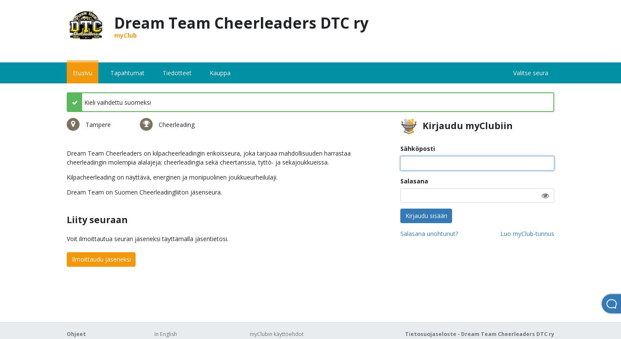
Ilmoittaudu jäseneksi (101, 259)
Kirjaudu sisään (426, 216)
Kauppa (220, 73)
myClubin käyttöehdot (277, 334)
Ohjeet (76, 334)
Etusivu (82, 73)
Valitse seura (530, 73)
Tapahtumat (127, 73)
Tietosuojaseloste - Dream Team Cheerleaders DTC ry (479, 334)
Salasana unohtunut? (429, 234)
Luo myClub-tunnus (527, 234)
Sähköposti (417, 148)
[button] (545, 195)
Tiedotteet (177, 73)
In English (165, 334)
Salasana (414, 181)
